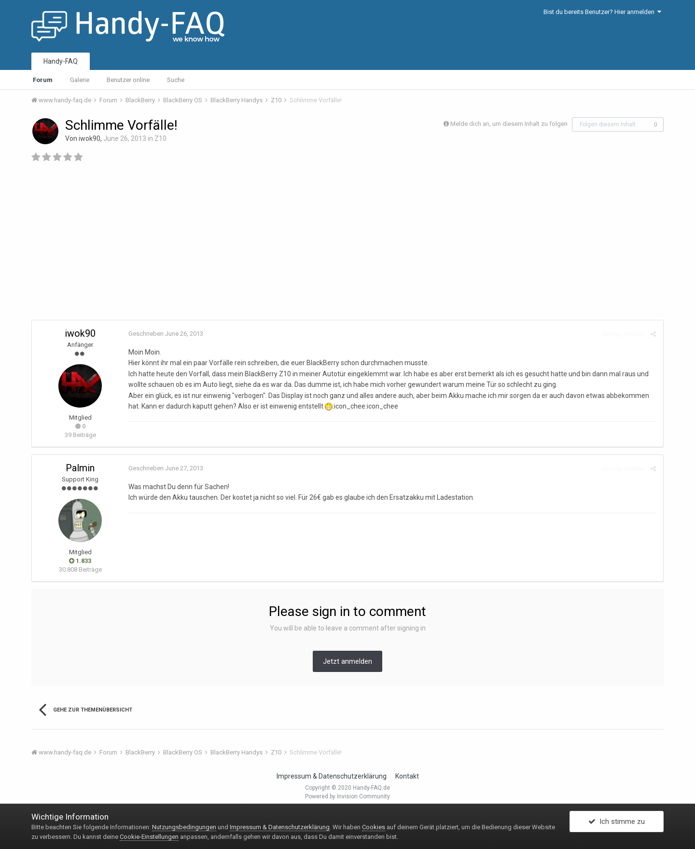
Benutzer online (128, 79)
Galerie (79, 79)
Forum (43, 79)
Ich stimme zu (616, 821)
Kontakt (407, 776)
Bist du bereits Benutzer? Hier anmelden (602, 11)
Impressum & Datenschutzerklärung (332, 776)
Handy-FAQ (60, 61)
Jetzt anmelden (347, 661)
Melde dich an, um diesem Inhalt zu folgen (509, 123)
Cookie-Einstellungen (149, 836)
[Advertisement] (347, 245)
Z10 (160, 138)
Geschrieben (165, 333)
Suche (175, 79)
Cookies (373, 827)
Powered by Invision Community (347, 796)
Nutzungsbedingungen (184, 827)
